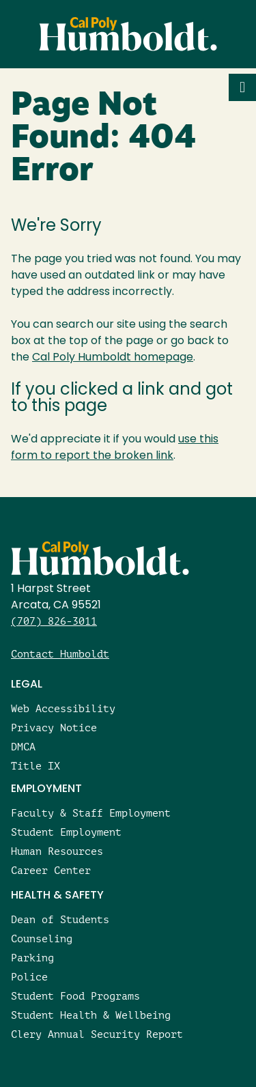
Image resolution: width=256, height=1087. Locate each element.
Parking (32, 957)
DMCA (23, 746)
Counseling (41, 938)
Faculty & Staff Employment (91, 813)
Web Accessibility (63, 708)
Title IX (35, 766)
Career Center (51, 870)
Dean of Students (60, 919)
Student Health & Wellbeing (91, 1015)
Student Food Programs (75, 996)
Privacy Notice (54, 727)
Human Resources (57, 851)
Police (29, 977)
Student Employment (66, 832)
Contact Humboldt (60, 654)
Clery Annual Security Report (97, 1034)
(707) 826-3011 (54, 621)
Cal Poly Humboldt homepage (112, 357)
